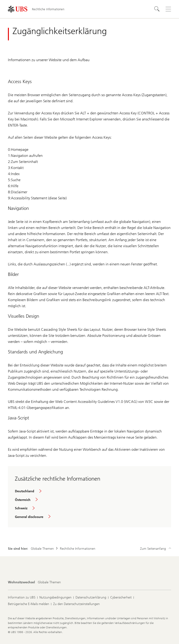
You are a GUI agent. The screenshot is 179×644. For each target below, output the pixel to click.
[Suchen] (157, 9)
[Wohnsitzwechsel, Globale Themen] (49, 582)
